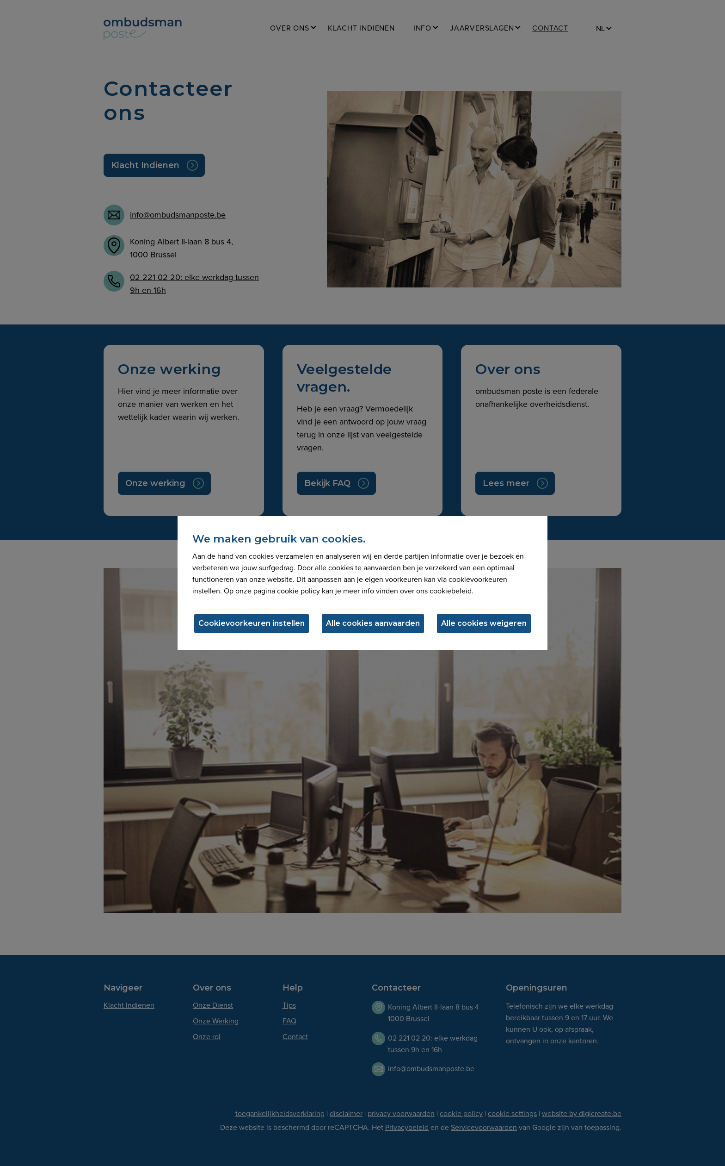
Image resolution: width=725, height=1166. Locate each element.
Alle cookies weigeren (484, 623)
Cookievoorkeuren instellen (251, 623)
